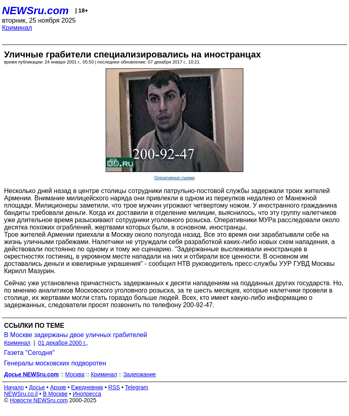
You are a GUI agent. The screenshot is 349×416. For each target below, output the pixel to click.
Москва (75, 374)
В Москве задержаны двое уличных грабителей (75, 334)
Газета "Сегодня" (29, 352)
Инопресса (87, 394)
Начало (14, 387)
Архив (58, 387)
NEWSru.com (35, 10)
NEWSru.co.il (21, 394)
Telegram (137, 387)
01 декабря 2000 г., (63, 343)
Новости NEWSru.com (39, 400)
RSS (114, 387)
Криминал (17, 27)
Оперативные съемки (174, 178)
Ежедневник (87, 387)
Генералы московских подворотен (55, 363)
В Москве (55, 394)
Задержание (139, 374)
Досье (37, 387)
